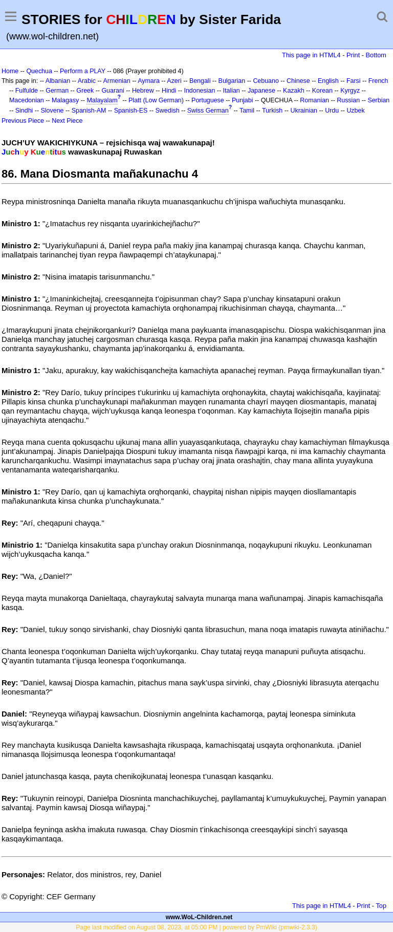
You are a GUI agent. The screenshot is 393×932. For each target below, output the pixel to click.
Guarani (112, 90)
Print (353, 55)
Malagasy (65, 100)
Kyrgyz (350, 90)
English (328, 80)
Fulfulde (26, 90)
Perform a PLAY (82, 71)
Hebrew (143, 90)
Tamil (246, 110)
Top (381, 905)
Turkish (272, 110)
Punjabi (242, 100)
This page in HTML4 (311, 55)
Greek (85, 90)
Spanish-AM (89, 110)
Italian (231, 90)
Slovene (52, 110)
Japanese (261, 90)
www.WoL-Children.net (199, 917)
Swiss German (208, 110)
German (57, 90)
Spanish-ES (131, 110)
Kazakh (293, 90)
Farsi (353, 80)
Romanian (314, 100)
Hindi (169, 90)
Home (10, 71)
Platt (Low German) (156, 100)
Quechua (39, 71)
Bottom (376, 55)
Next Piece (67, 120)
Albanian (58, 80)
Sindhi (24, 110)
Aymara (149, 80)
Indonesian (199, 90)
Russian (348, 100)
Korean (322, 90)
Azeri (174, 80)
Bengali (200, 80)
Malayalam (101, 100)
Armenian (116, 80)
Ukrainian (303, 110)
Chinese (298, 80)
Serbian (378, 100)
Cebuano (266, 80)
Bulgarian (232, 80)
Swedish (168, 110)
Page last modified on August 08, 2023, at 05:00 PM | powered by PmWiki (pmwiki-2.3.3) (196, 927)
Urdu (332, 110)
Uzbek (355, 110)
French (378, 80)
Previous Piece (23, 120)
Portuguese (207, 100)
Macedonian (26, 100)
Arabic (87, 80)
